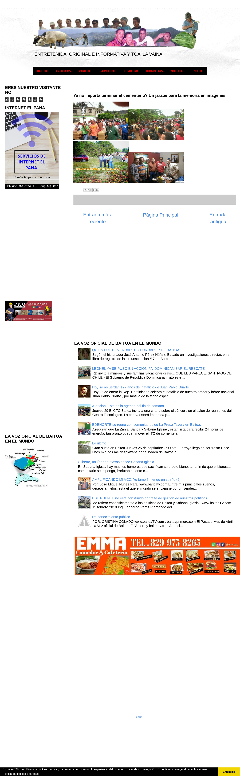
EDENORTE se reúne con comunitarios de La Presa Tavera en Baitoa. (146, 424)
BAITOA (42, 71)
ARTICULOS (63, 71)
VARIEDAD (85, 71)
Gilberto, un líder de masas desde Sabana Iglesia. (116, 462)
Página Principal (160, 215)
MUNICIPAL (108, 71)
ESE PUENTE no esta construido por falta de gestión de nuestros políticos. (150, 498)
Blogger (139, 716)
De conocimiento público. (111, 517)
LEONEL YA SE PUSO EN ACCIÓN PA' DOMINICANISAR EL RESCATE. (149, 368)
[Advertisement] (100, 282)
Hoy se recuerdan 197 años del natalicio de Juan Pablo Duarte (140, 387)
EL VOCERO (131, 71)
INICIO (197, 71)
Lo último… (101, 443)
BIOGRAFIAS (154, 71)
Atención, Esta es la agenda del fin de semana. (128, 406)
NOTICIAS (177, 71)
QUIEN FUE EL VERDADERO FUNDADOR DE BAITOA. (136, 350)
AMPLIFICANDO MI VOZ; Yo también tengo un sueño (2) (136, 479)
